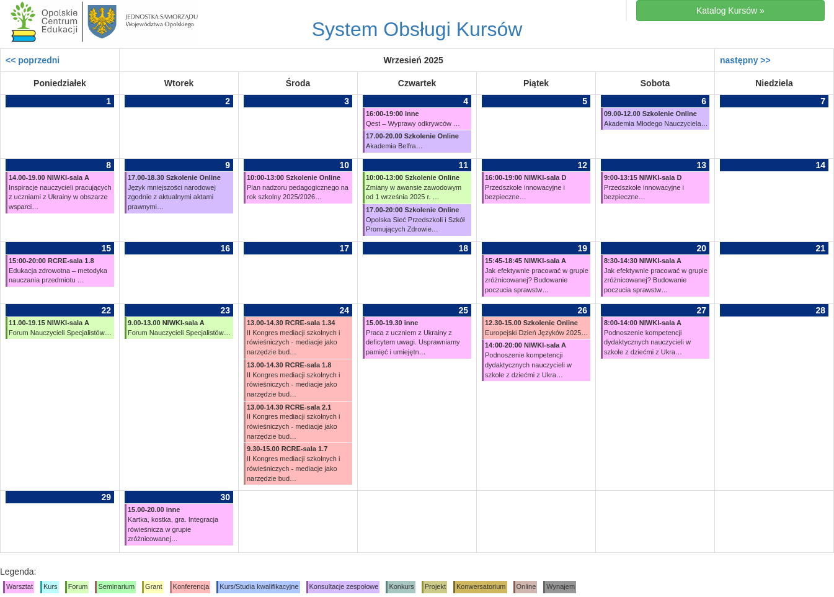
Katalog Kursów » (730, 11)
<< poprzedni (33, 60)
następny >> (745, 60)
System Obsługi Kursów (417, 29)
